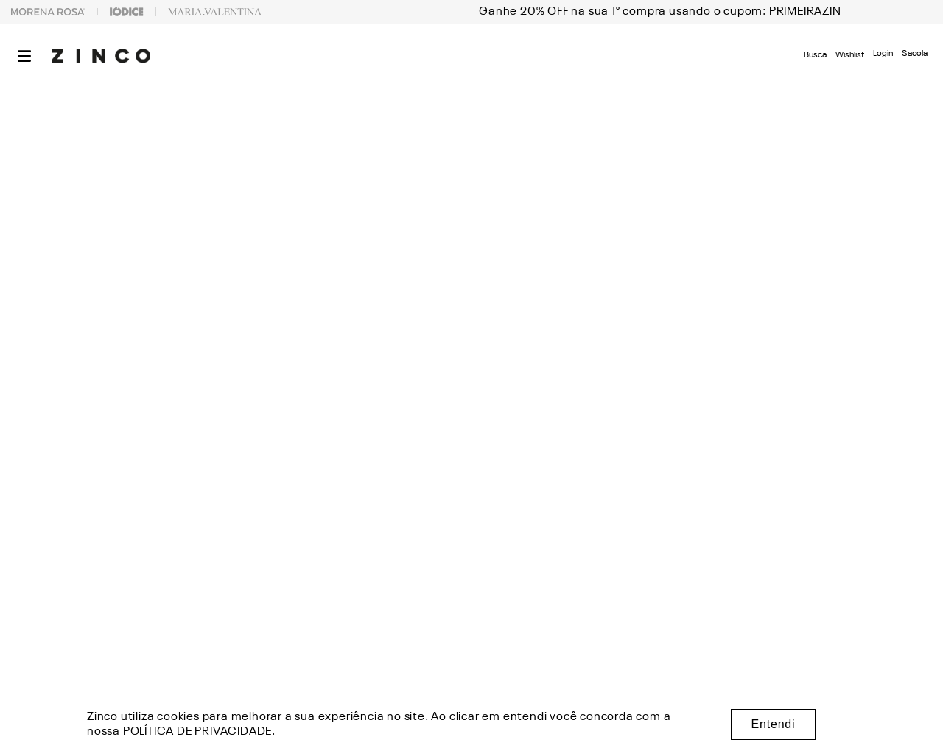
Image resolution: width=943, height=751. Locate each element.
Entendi (773, 724)
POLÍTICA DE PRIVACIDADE (197, 732)
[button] (24, 56)
